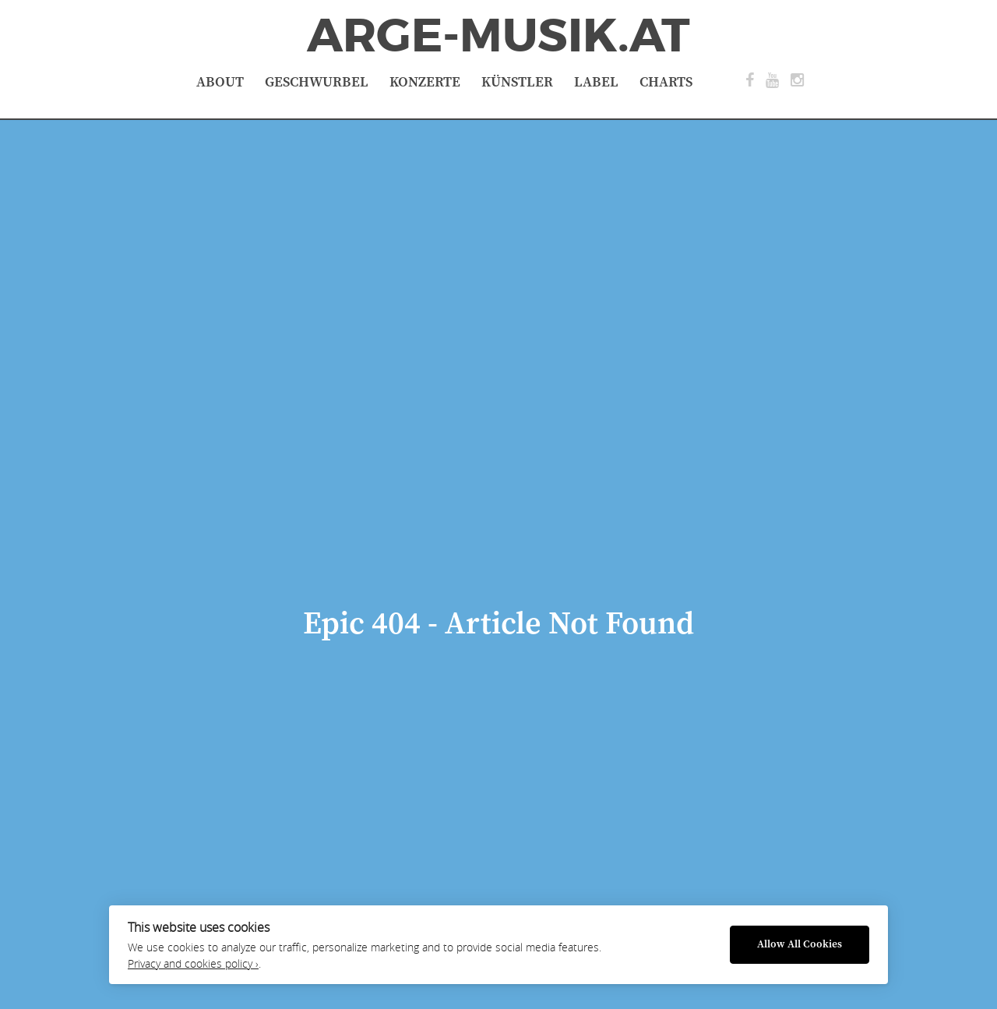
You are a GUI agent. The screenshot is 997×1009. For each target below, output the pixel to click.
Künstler (517, 82)
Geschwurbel (316, 82)
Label (596, 82)
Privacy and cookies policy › (193, 964)
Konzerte (424, 82)
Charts (665, 82)
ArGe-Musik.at (498, 35)
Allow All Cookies (799, 944)
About (220, 82)
